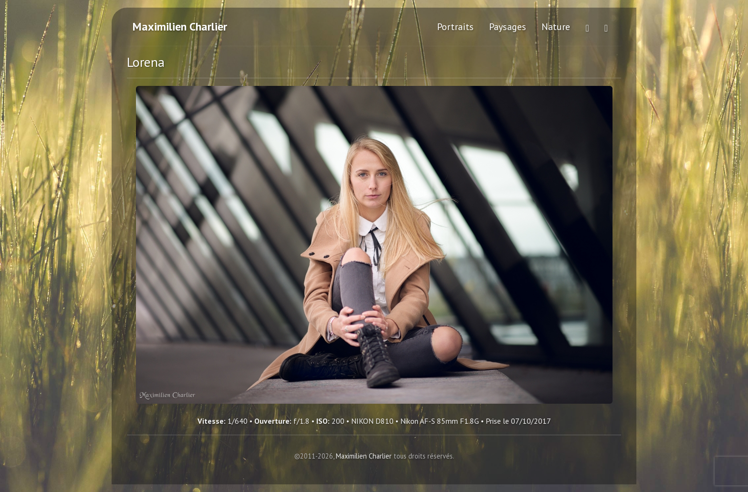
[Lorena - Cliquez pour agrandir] (374, 245)
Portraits (455, 27)
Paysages (507, 27)
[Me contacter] (606, 26)
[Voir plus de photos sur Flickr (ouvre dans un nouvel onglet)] (587, 26)
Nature (555, 27)
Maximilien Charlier (180, 26)
